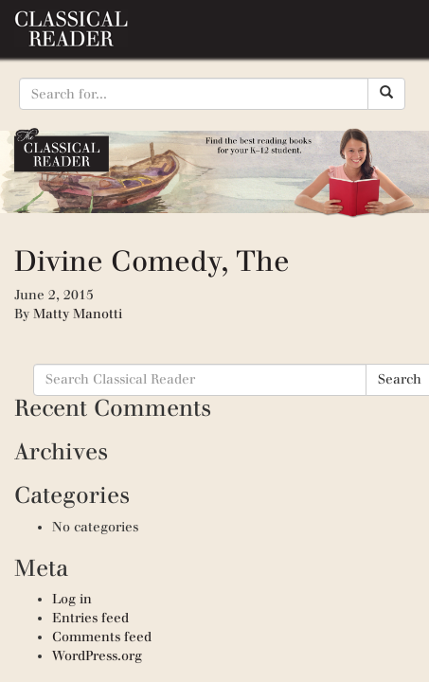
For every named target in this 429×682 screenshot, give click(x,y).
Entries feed (90, 618)
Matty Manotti (77, 314)
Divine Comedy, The (152, 260)
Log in (72, 599)
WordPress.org (97, 656)
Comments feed (102, 637)
